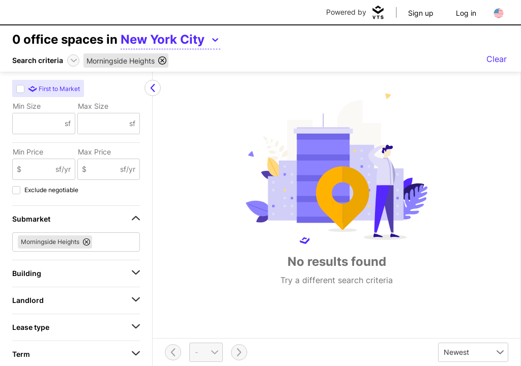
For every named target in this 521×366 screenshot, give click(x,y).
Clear (496, 59)
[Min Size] (39, 123)
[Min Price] (38, 169)
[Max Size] (104, 123)
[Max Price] (103, 169)
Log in (466, 13)
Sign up (420, 13)
